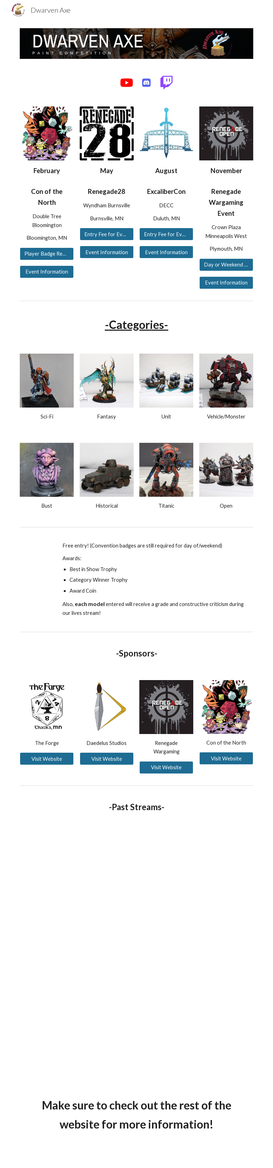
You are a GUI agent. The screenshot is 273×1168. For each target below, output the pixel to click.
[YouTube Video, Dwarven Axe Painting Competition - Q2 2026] (76, 872)
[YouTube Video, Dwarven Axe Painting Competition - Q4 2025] (76, 954)
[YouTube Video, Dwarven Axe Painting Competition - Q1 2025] (196, 1037)
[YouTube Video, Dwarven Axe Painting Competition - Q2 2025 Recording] (196, 954)
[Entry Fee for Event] (106, 234)
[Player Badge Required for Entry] (46, 253)
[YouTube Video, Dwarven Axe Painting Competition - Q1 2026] (196, 872)
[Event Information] (46, 272)
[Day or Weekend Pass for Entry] (226, 265)
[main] (47, 170)
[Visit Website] (46, 759)
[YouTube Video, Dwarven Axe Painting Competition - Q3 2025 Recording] (76, 1037)
